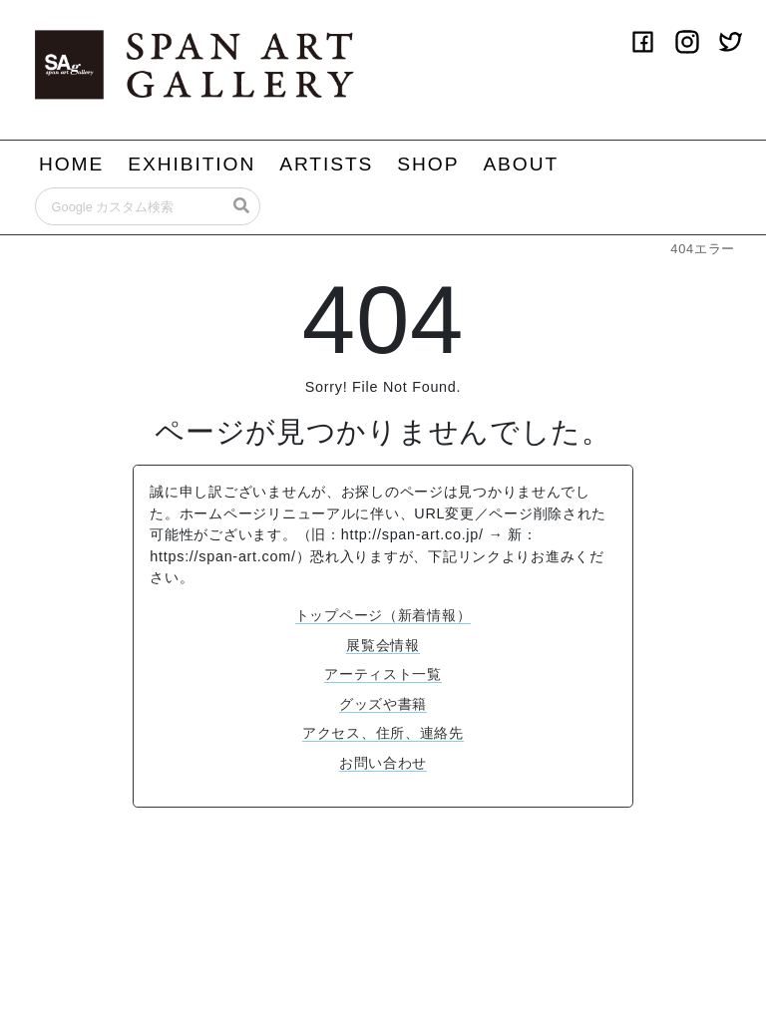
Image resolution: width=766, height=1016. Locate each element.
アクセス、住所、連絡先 (383, 733)
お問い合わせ (383, 763)
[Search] (147, 206)
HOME (71, 164)
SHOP (428, 164)
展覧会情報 (383, 645)
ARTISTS (326, 164)
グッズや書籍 (383, 704)
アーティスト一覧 (383, 674)
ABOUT (521, 164)
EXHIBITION (191, 164)
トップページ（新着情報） (383, 615)
